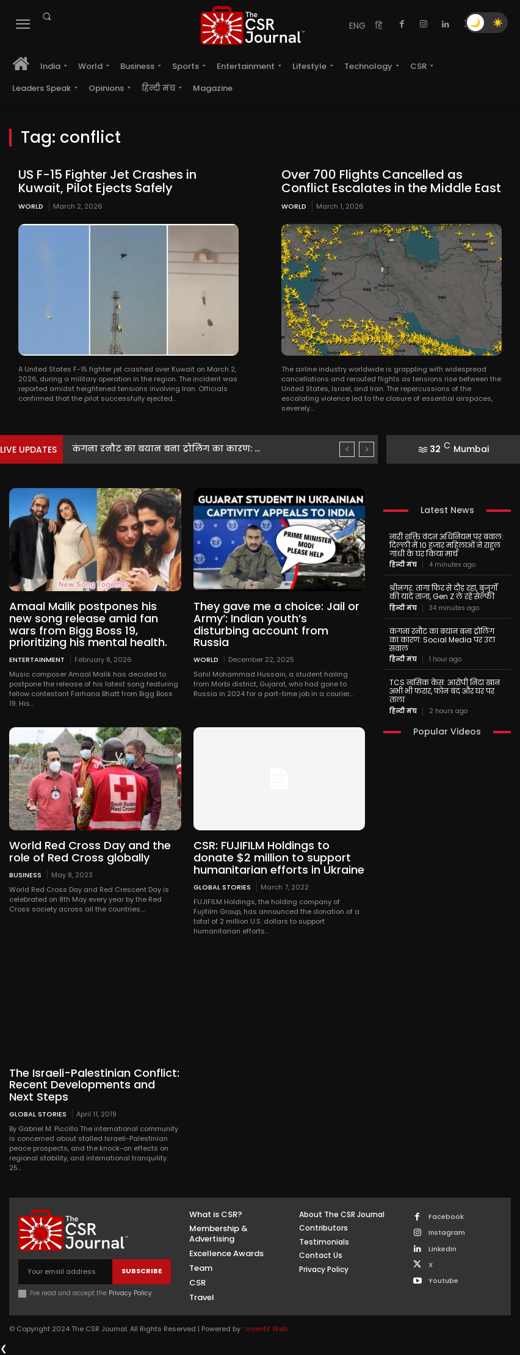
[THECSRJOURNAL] (252, 25)
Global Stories (222, 886)
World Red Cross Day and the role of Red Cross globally (90, 851)
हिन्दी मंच (403, 565)
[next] (366, 449)
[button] (46, 16)
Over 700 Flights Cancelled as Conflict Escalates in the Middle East (391, 181)
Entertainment (37, 659)
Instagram (446, 1232)
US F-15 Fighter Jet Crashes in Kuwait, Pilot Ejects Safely (107, 181)
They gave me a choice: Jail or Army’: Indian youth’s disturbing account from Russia (276, 624)
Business (25, 874)
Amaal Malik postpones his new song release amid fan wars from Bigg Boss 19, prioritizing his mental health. (88, 624)
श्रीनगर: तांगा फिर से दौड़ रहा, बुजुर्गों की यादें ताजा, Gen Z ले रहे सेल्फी (443, 592)
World (30, 206)
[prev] (347, 449)
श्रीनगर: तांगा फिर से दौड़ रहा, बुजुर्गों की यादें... (160, 448)
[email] (65, 1271)
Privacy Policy (130, 1293)
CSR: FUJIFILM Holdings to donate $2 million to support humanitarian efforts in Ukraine (278, 857)
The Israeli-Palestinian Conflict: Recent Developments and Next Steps (94, 1085)
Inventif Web (266, 1329)
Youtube (443, 1280)
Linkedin (442, 1249)
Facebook (446, 1216)
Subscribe (141, 1271)
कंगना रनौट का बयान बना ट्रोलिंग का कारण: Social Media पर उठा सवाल (442, 639)
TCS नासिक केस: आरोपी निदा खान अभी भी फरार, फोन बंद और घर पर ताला (444, 691)
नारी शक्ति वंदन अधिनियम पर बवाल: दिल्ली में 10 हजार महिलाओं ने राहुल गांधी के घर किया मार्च (446, 545)
